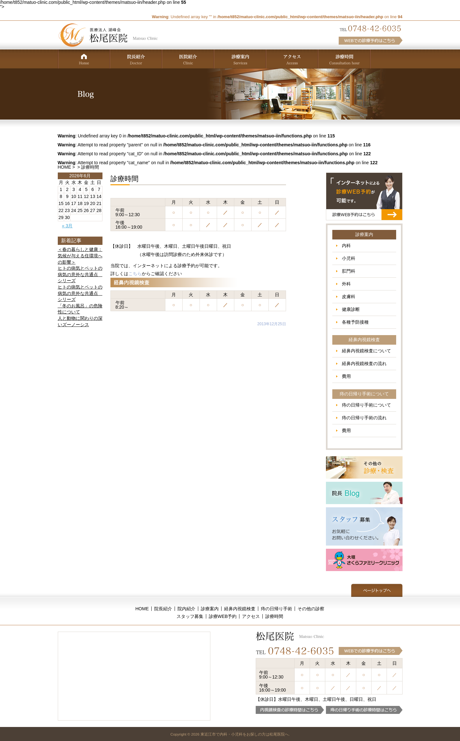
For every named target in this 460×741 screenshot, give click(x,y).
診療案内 (210, 608)
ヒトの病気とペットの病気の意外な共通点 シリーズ (80, 274)
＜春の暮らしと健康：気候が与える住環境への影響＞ (80, 255)
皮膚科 (348, 296)
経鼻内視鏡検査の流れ (364, 363)
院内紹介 (186, 608)
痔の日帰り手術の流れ (364, 417)
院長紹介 (163, 608)
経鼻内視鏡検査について (366, 350)
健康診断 (351, 309)
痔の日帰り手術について (366, 404)
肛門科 (348, 271)
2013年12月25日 (271, 324)
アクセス (251, 616)
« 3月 (67, 225)
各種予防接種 (355, 322)
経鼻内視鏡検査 (239, 608)
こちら (135, 273)
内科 (346, 245)
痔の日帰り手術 (276, 608)
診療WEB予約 (223, 616)
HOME (64, 167)
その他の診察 (311, 608)
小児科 (348, 258)
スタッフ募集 (190, 616)
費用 (346, 376)
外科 (346, 283)
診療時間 (274, 616)
